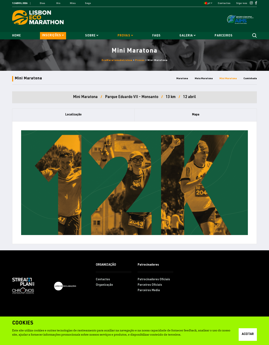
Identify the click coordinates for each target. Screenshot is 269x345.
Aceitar (248, 334)
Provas (125, 35)
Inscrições (53, 35)
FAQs (156, 35)
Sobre (92, 35)
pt (208, 3)
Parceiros (223, 35)
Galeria (187, 35)
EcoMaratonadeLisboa (117, 60)
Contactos (224, 3)
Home (16, 35)
